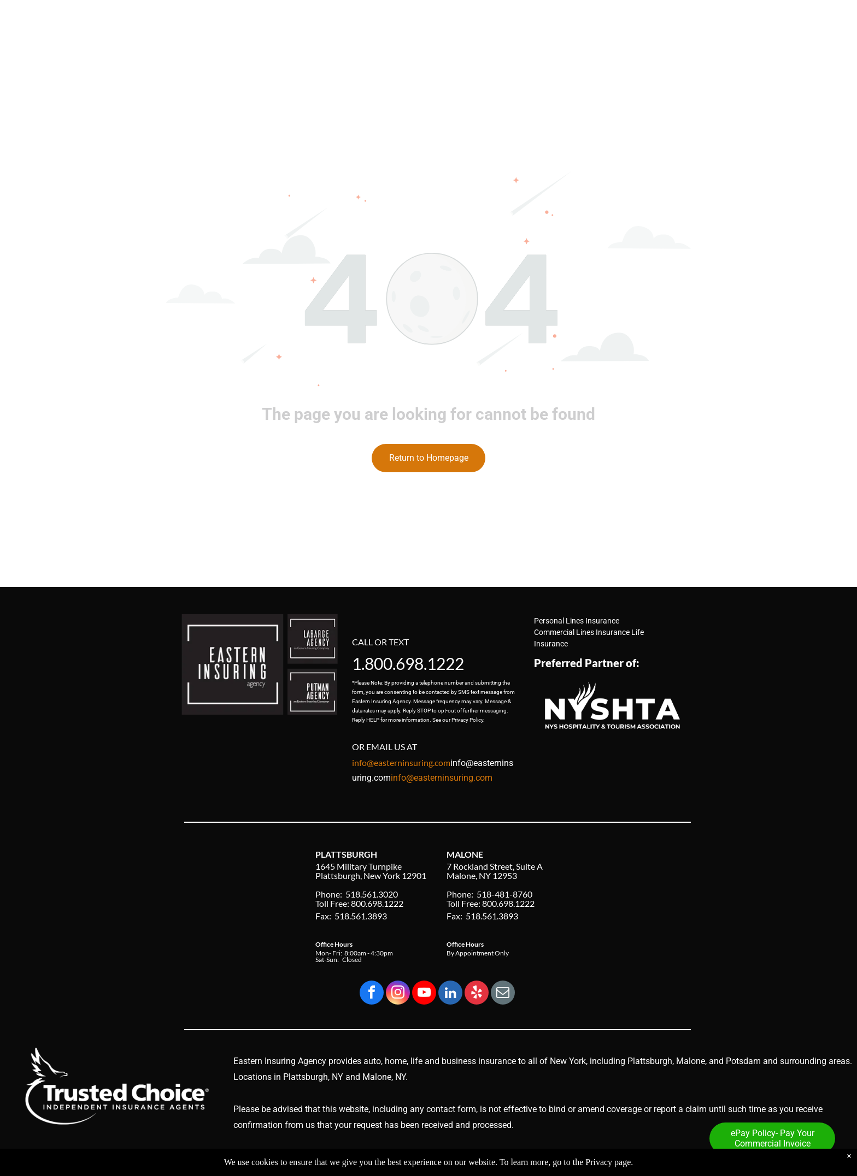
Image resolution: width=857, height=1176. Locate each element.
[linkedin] (450, 994)
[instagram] (398, 994)
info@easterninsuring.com (441, 778)
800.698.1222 (414, 663)
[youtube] (424, 994)
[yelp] (477, 994)
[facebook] (372, 994)
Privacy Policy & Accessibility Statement (624, 1158)
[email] (503, 994)
